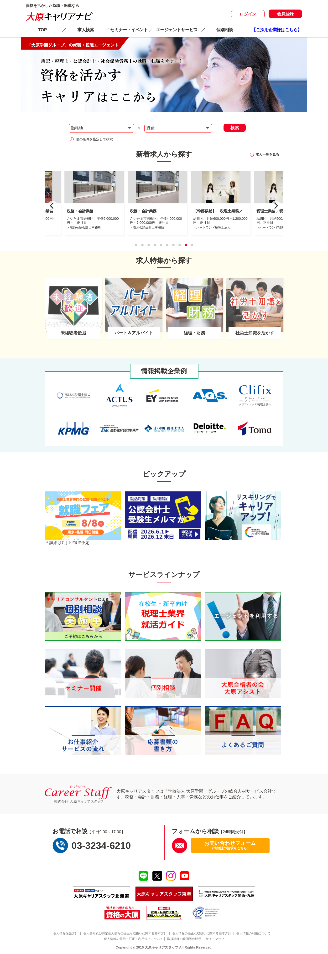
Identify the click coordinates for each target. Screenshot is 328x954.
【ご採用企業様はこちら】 (277, 29)
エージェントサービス (177, 29)
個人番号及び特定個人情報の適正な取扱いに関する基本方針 (125, 933)
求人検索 (85, 29)
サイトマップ (215, 939)
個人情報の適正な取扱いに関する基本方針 (201, 933)
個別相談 (224, 29)
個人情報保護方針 (65, 933)
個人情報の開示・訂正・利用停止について (133, 939)
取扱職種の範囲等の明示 (184, 939)
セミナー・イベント (129, 29)
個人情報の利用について (253, 933)
